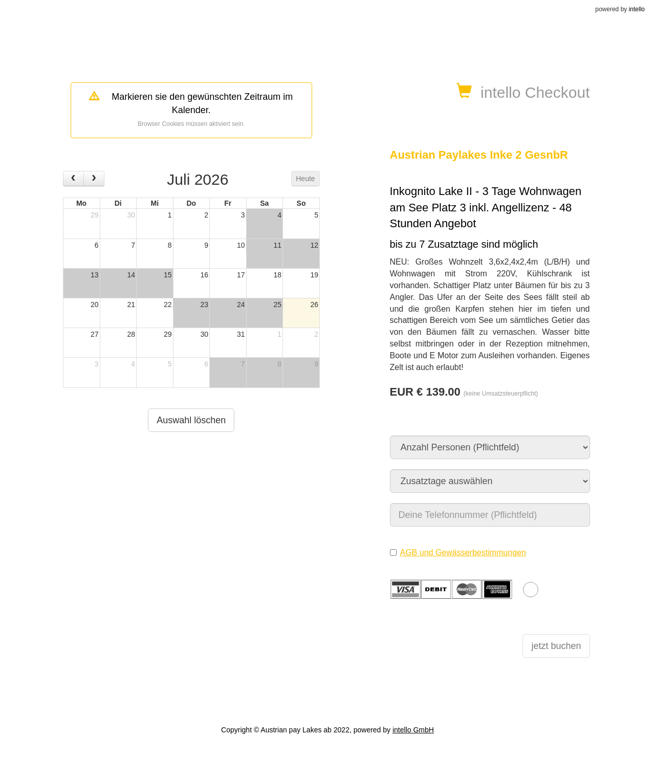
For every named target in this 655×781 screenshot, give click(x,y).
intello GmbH (413, 730)
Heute (305, 179)
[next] (93, 178)
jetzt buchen (556, 646)
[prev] (73, 178)
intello (637, 9)
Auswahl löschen (191, 420)
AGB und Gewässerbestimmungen (463, 552)
